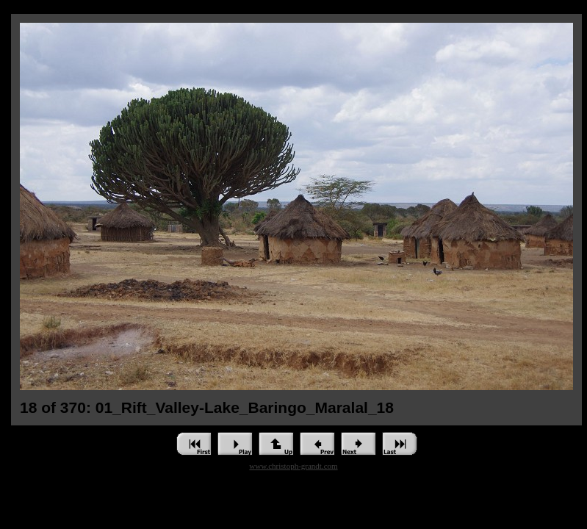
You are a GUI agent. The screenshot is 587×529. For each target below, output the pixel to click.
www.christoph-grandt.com (293, 465)
